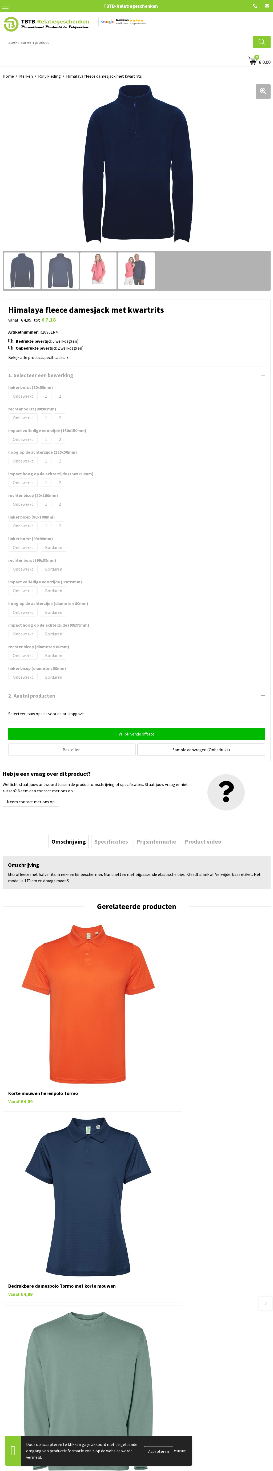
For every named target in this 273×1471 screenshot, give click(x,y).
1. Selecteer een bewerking (40, 375)
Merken (26, 76)
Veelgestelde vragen (157, 1321)
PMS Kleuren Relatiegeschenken (168, 1354)
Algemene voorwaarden (160, 1454)
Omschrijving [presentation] (68, 840)
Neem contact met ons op (31, 801)
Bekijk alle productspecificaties (38, 357)
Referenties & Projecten (161, 1429)
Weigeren (180, 1451)
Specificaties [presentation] (111, 840)
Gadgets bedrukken (20, 1429)
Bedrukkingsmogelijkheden (164, 1346)
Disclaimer (149, 1445)
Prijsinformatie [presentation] (156, 840)
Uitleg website (152, 1337)
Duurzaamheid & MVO (158, 1378)
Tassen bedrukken (19, 1413)
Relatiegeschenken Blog (161, 1421)
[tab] (69, 840)
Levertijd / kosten (155, 1329)
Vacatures (148, 1413)
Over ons (147, 1405)
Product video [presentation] (203, 840)
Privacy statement (156, 1437)
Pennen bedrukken (20, 1405)
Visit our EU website (157, 1462)
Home (8, 76)
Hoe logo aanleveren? (159, 1362)
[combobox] (128, 42)
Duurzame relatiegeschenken (29, 1421)
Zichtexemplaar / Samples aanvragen (173, 1370)
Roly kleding (49, 76)
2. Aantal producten (31, 695)
